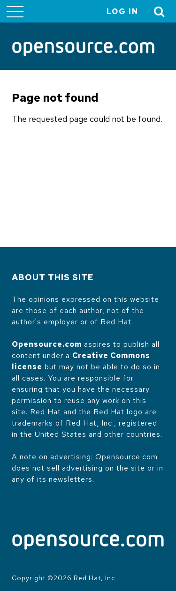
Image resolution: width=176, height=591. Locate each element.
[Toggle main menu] (15, 11)
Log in (122, 11)
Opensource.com (47, 344)
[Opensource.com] (83, 49)
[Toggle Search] (159, 11)
